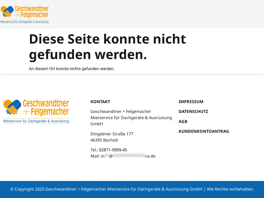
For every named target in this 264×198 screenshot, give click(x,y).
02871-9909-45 (113, 150)
